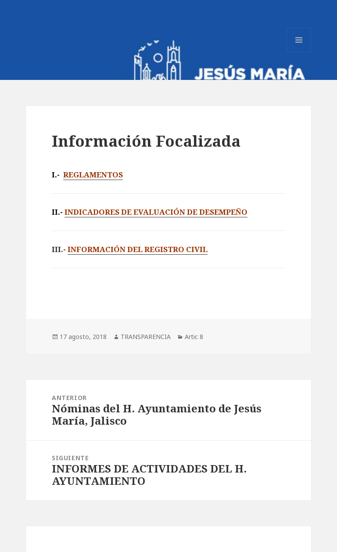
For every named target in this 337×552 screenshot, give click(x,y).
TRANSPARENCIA (146, 336)
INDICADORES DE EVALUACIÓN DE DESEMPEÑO (156, 212)
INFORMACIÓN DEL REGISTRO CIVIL (138, 249)
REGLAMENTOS (93, 175)
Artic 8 (194, 336)
